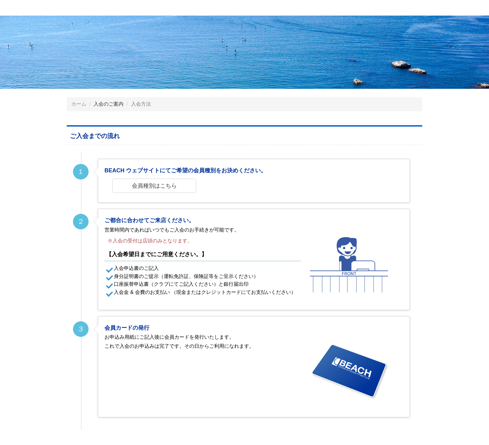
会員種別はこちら (154, 186)
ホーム (78, 104)
